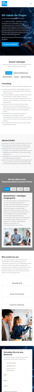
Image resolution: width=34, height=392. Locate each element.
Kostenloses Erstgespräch (10, 44)
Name (5, 374)
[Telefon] (17, 388)
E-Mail (5, 380)
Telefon (6, 386)
